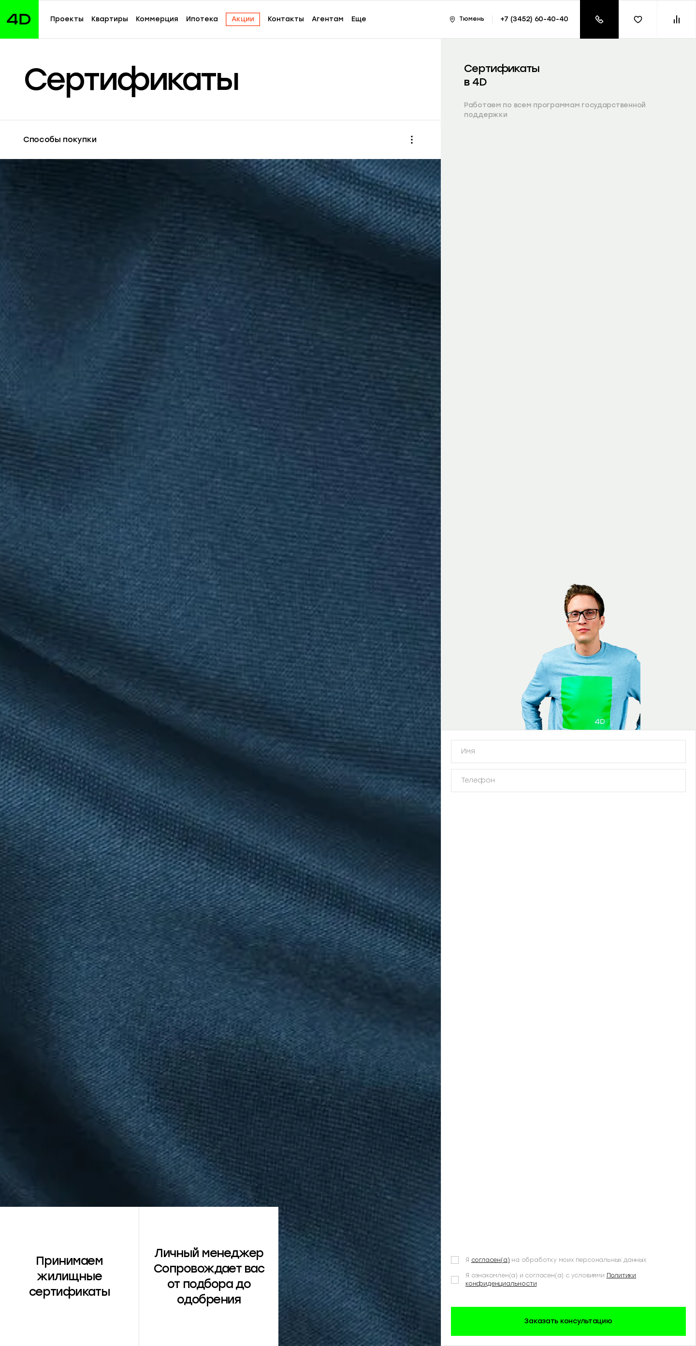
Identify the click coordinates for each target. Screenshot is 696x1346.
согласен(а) (490, 1135)
